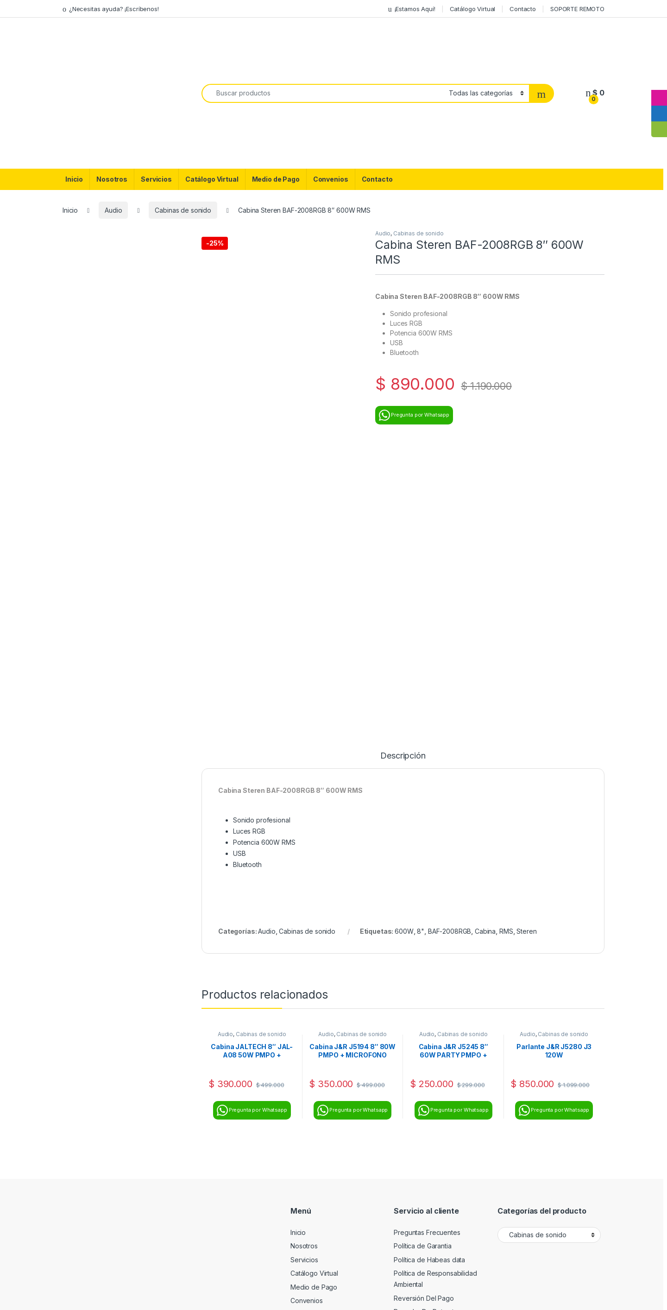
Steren (526, 649)
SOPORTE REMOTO (577, 9)
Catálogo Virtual (473, 9)
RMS (506, 649)
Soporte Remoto (418, 1043)
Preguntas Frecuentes (427, 950)
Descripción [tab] (402, 473)
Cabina (485, 649)
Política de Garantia (422, 964)
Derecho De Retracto (426, 1030)
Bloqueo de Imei (418, 1057)
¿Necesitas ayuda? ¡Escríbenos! (111, 9)
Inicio (74, 179)
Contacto (523, 9)
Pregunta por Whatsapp (414, 415)
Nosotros (111, 179)
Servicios (156, 179)
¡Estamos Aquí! (411, 9)
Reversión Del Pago (423, 1016)
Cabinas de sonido (183, 210)
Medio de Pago (276, 179)
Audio (113, 210)
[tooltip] (659, 82)
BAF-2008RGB (449, 649)
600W (404, 649)
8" (420, 649)
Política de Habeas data (429, 977)
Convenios (330, 179)
